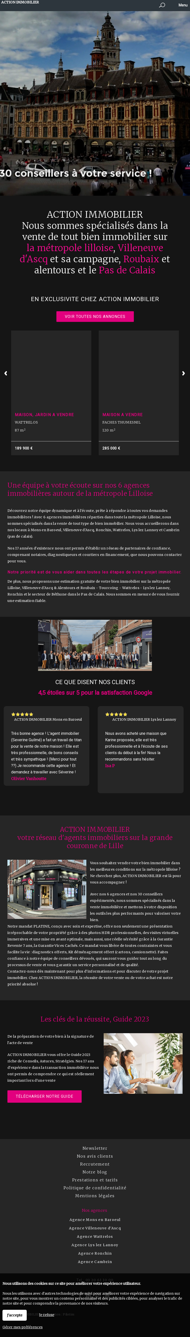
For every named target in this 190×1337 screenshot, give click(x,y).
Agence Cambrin (95, 1262)
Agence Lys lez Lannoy (94, 1245)
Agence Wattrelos (95, 1236)
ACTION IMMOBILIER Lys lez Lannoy (144, 719)
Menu (183, 5)
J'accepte (14, 1315)
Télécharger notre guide (44, 1096)
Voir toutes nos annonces (95, 316)
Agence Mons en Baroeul (95, 1220)
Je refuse (46, 1315)
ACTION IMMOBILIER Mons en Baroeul (48, 719)
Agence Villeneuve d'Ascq (95, 1228)
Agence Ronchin (95, 1253)
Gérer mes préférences (22, 1327)
